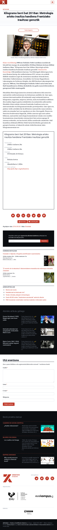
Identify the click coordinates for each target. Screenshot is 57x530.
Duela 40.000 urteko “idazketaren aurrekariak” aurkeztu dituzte (25, 297)
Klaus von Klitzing (9, 63)
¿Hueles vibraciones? (11, 426)
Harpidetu (44, 241)
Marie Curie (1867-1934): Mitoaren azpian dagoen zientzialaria (11, 343)
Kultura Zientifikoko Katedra (18, 523)
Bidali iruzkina (8, 404)
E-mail (5, 390)
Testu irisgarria (28, 30)
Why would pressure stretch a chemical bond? (10, 459)
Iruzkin (5, 367)
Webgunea (6, 397)
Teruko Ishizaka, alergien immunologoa (18, 295)
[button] (13, 215)
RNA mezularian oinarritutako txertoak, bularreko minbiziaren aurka (26, 300)
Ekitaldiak (6, 9)
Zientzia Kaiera (10, 524)
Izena (5, 384)
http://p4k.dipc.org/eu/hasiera (18, 169)
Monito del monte (11, 290)
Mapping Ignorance (9, 455)
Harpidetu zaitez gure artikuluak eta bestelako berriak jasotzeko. (28, 236)
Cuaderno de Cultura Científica (13, 423)
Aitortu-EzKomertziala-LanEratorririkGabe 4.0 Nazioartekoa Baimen (34, 524)
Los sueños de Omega (11, 440)
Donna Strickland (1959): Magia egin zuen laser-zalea (11, 318)
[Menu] (52, 2)
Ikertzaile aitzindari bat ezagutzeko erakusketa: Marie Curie (11, 330)
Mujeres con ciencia (9, 437)
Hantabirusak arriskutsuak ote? (15, 292)
